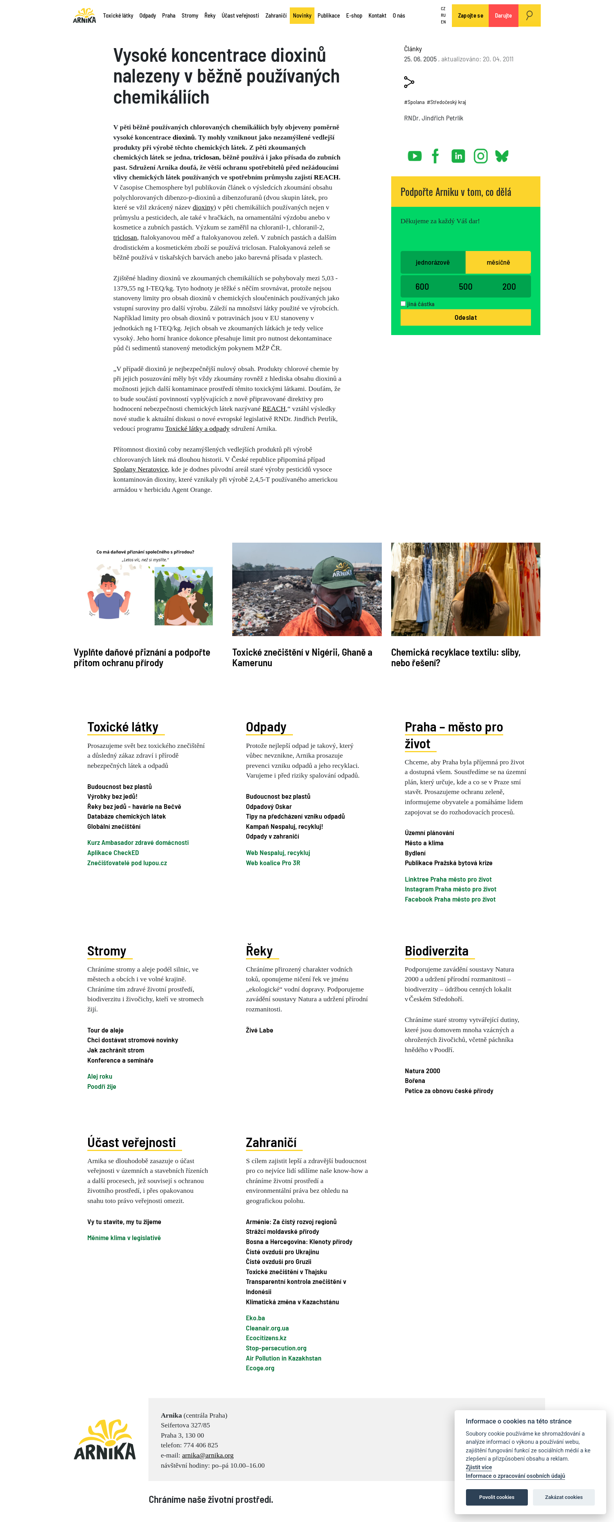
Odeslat (466, 317)
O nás (399, 15)
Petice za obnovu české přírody (449, 1090)
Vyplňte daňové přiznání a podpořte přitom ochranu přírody (142, 657)
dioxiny (203, 207)
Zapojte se (470, 15)
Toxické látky (118, 15)
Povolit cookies (497, 1497)
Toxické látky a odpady (197, 428)
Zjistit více (479, 1467)
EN (443, 21)
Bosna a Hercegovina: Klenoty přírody (299, 1241)
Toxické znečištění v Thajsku (286, 1271)
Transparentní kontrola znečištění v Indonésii (296, 1286)
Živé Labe (259, 1029)
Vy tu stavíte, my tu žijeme (124, 1221)
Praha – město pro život (454, 734)
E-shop (354, 15)
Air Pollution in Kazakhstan (283, 1357)
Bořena (415, 1080)
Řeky (209, 15)
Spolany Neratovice (140, 469)
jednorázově (433, 262)
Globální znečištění (114, 826)
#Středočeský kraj (446, 102)
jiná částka (421, 303)
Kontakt (377, 15)
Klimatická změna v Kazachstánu (292, 1301)
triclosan (206, 157)
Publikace (329, 15)
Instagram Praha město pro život (451, 888)
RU (443, 15)
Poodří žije (101, 1086)
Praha (168, 15)
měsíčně (498, 262)
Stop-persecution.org (276, 1347)
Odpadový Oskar (269, 806)
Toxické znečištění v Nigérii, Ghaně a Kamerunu (302, 657)
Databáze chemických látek (126, 816)
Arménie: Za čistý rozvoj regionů (291, 1221)
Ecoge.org (260, 1367)
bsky (501, 153)
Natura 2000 (422, 1070)
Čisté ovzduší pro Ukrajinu (282, 1251)
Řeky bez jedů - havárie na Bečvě (134, 806)
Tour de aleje (105, 1029)
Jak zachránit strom (115, 1049)
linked (459, 153)
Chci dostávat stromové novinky (132, 1039)
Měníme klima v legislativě (124, 1237)
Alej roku (99, 1076)
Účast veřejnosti (240, 15)
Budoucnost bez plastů (119, 786)
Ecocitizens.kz (266, 1337)
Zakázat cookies (564, 1497)
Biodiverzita (437, 949)
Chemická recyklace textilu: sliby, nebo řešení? (456, 657)
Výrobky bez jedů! (112, 796)
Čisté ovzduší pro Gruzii (278, 1261)
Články (413, 48)
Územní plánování (429, 832)
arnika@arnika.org (208, 1455)
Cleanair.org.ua (267, 1327)
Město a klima (424, 842)
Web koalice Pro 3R (273, 862)
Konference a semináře (120, 1059)
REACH (326, 177)
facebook (437, 153)
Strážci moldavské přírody (282, 1231)
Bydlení (415, 852)
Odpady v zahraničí (272, 836)
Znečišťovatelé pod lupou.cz (127, 862)
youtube (415, 153)
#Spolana (414, 102)
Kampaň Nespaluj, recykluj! (284, 826)
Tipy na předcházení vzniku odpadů (295, 816)
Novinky (302, 15)
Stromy (190, 15)
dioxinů (184, 137)
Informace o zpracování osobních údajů (515, 1476)
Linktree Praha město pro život (448, 879)
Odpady (147, 15)
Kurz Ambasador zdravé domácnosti (138, 842)
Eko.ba (255, 1317)
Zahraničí (276, 15)
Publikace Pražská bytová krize (449, 862)
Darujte (503, 15)
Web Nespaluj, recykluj (278, 852)
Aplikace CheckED (113, 852)
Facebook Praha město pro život (450, 899)
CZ (443, 9)
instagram (481, 153)
